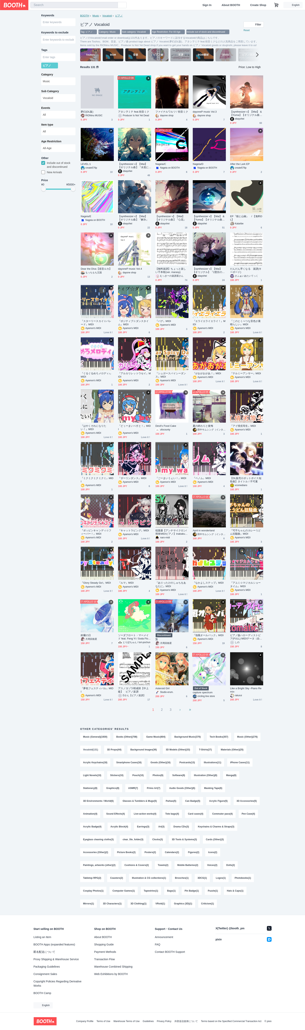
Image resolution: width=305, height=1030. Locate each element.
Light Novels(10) (92, 775)
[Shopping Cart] (276, 5)
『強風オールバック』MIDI (208, 635)
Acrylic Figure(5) (218, 801)
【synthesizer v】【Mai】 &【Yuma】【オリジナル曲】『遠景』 (209, 218)
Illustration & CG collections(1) (149, 878)
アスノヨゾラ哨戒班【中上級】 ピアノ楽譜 (133, 690)
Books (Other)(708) (126, 736)
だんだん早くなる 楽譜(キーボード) (245, 270)
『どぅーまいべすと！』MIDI (134, 427)
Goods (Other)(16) (161, 762)
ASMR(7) (133, 788)
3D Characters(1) (112, 903)
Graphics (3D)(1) (183, 903)
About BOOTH (231, 5)
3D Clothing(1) (138, 903)
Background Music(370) (187, 736)
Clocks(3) (157, 839)
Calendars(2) (172, 852)
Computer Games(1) (123, 890)
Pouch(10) (138, 775)
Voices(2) (212, 865)
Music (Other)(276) (247, 736)
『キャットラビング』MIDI (133, 530)
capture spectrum (203, 692)
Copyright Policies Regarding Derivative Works (57, 983)
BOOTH (84, 15)
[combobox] (74, 5)
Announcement (164, 937)
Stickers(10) (116, 775)
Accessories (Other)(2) (95, 852)
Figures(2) (193, 852)
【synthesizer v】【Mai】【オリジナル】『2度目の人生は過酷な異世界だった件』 (209, 270)
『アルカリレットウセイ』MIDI (134, 375)
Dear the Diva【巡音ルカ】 (96, 268)
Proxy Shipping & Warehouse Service (56, 959)
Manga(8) (231, 775)
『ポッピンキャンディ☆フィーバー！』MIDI (96, 532)
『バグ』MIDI (163, 321)
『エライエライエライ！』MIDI (209, 323)
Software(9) (178, 775)
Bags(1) (171, 890)
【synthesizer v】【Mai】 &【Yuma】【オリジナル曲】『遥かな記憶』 (246, 113)
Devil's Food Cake (165, 425)
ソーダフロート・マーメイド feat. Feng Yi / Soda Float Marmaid (134, 637)
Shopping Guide (104, 944)
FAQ (157, 944)
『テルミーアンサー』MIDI (245, 373)
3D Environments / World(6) (98, 801)
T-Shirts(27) (205, 749)
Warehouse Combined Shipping (113, 966)
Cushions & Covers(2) (136, 865)
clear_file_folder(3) (133, 839)
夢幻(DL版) (87, 111)
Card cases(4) (195, 813)
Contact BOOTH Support (170, 951)
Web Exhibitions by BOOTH (111, 974)
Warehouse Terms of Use (126, 1021)
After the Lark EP (240, 164)
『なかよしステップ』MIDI (208, 582)
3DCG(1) (202, 878)
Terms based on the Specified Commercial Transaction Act (231, 1021)
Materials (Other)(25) (232, 749)
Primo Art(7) (153, 788)
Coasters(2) (116, 878)
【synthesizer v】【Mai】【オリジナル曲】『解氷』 (133, 218)
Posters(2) (150, 852)
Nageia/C (160, 164)
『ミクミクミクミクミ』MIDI (97, 480)
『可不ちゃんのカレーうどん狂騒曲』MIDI (245, 532)
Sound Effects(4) (115, 813)
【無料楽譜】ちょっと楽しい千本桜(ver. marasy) (170, 270)
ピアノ (119, 15)
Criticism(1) (207, 903)
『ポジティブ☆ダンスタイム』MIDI (133, 323)
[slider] (43, 189)
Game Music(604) (156, 736)
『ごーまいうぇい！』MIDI (170, 478)
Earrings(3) (143, 826)
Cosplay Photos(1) (93, 890)
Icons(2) (212, 852)
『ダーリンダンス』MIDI (132, 478)
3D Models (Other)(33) (178, 749)
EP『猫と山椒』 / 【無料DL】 (246, 218)
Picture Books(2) (126, 852)
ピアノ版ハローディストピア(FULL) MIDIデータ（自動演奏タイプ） (246, 637)
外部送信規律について (186, 1021)
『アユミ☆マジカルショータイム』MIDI (245, 584)
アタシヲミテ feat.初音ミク (133, 111)
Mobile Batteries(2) (187, 865)
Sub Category (50, 91)
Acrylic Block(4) (119, 826)
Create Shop (258, 5)
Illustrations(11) (212, 762)
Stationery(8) (90, 788)
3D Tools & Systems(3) (184, 839)
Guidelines (148, 1021)
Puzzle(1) (213, 890)
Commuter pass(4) (222, 813)
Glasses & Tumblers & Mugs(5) (140, 801)
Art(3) (161, 826)
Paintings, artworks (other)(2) (99, 865)
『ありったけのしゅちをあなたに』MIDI (170, 584)
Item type (47, 124)
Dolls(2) (230, 865)
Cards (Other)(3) (215, 839)
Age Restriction (51, 141)
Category (47, 74)
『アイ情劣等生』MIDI (243, 425)
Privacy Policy (164, 1021)
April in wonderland (204, 530)
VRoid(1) (160, 903)
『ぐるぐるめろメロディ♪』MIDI (97, 375)
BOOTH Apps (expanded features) (54, 944)
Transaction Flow (104, 959)
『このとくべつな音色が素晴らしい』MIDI (245, 323)
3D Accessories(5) (247, 801)
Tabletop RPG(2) (92, 878)
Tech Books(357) (219, 736)
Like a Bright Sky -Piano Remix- (245, 690)
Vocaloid (107, 15)
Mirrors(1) (88, 903)
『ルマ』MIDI (126, 582)
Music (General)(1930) (95, 736)
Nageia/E (86, 216)
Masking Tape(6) (213, 788)
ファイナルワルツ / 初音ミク (171, 111)
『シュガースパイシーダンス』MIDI (170, 375)
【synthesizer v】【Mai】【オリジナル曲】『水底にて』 (133, 166)
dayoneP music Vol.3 (205, 111)
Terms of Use (103, 1021)
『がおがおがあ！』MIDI (207, 373)
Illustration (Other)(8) (205, 775)
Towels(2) (163, 865)
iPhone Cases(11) (240, 762)
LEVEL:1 (86, 164)
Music (95, 15)
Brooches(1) (182, 878)
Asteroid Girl (162, 688)
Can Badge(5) (192, 801)
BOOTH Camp (42, 993)
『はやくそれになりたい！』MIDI (93, 427)
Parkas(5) (171, 801)
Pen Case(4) (248, 813)
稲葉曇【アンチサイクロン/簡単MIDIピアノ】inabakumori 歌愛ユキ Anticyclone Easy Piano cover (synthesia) (171, 532)
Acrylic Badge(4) (92, 826)
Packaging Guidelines (46, 966)
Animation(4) (90, 813)
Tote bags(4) (172, 813)
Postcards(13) (187, 762)
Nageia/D (198, 164)
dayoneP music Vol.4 (130, 268)
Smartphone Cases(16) (129, 762)
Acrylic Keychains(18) (95, 762)
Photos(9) (157, 775)
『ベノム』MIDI (202, 478)
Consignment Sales (45, 974)
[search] (114, 5)
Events (45, 108)
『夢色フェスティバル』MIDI (97, 690)
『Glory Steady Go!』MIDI (96, 582)
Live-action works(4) (145, 813)
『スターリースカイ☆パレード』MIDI (96, 323)
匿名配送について (44, 951)
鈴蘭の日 (86, 635)
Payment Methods (105, 951)
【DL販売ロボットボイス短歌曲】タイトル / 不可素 (245, 480)
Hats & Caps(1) (235, 890)
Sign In (207, 5)
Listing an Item (42, 937)
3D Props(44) (114, 749)
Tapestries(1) (151, 890)
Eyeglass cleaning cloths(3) (98, 839)
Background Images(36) (143, 749)
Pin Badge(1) (192, 890)
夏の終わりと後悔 (203, 425)
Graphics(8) (112, 788)
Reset (247, 30)
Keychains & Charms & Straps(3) (216, 826)
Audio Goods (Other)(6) (182, 788)
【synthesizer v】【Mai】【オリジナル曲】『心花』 (170, 218)
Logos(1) (221, 878)
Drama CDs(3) (181, 826)
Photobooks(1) (243, 878)
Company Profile (84, 1021)
